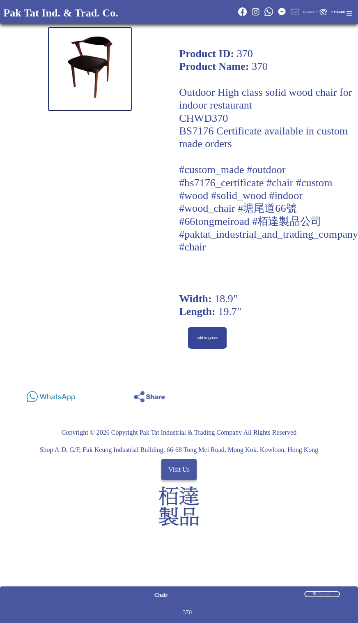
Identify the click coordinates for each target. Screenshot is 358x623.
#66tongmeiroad (214, 221)
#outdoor (266, 170)
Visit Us (179, 469)
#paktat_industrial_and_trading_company (268, 234)
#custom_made (211, 170)
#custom (314, 183)
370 (187, 612)
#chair (279, 183)
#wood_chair (207, 208)
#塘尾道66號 (267, 208)
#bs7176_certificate (221, 183)
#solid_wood (238, 195)
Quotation (310, 12)
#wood (193, 195)
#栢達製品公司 (286, 221)
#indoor (286, 195)
